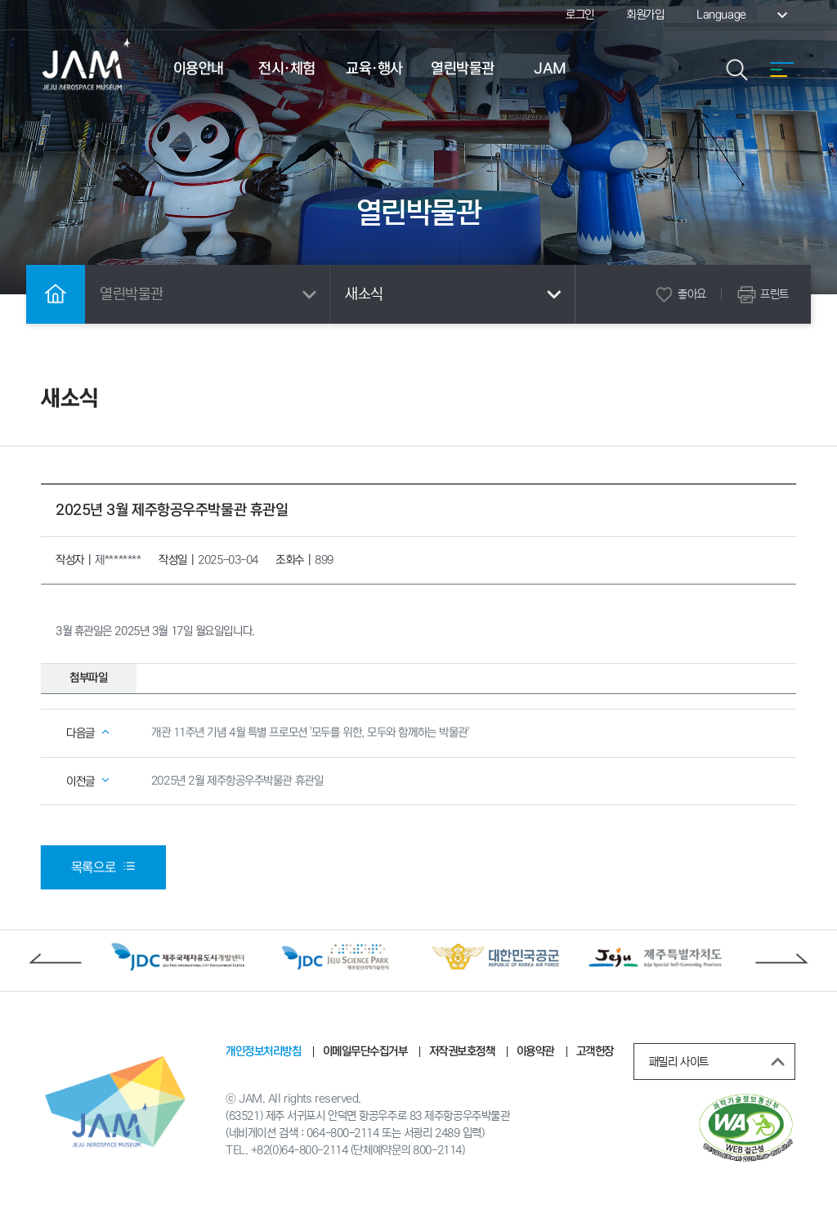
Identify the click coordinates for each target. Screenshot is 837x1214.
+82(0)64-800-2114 (299, 1153)
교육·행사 (374, 68)
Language (743, 14)
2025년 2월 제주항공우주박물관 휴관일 (237, 780)
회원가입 (645, 14)
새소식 (456, 294)
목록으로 (103, 868)
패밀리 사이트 (720, 1063)
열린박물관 (463, 68)
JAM (550, 68)
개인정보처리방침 (263, 1052)
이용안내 (198, 68)
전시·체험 (287, 68)
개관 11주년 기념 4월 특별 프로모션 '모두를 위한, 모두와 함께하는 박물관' (309, 733)
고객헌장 (594, 1052)
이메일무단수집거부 (365, 1052)
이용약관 (535, 1052)
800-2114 (437, 1153)
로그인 (580, 14)
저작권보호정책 (462, 1052)
